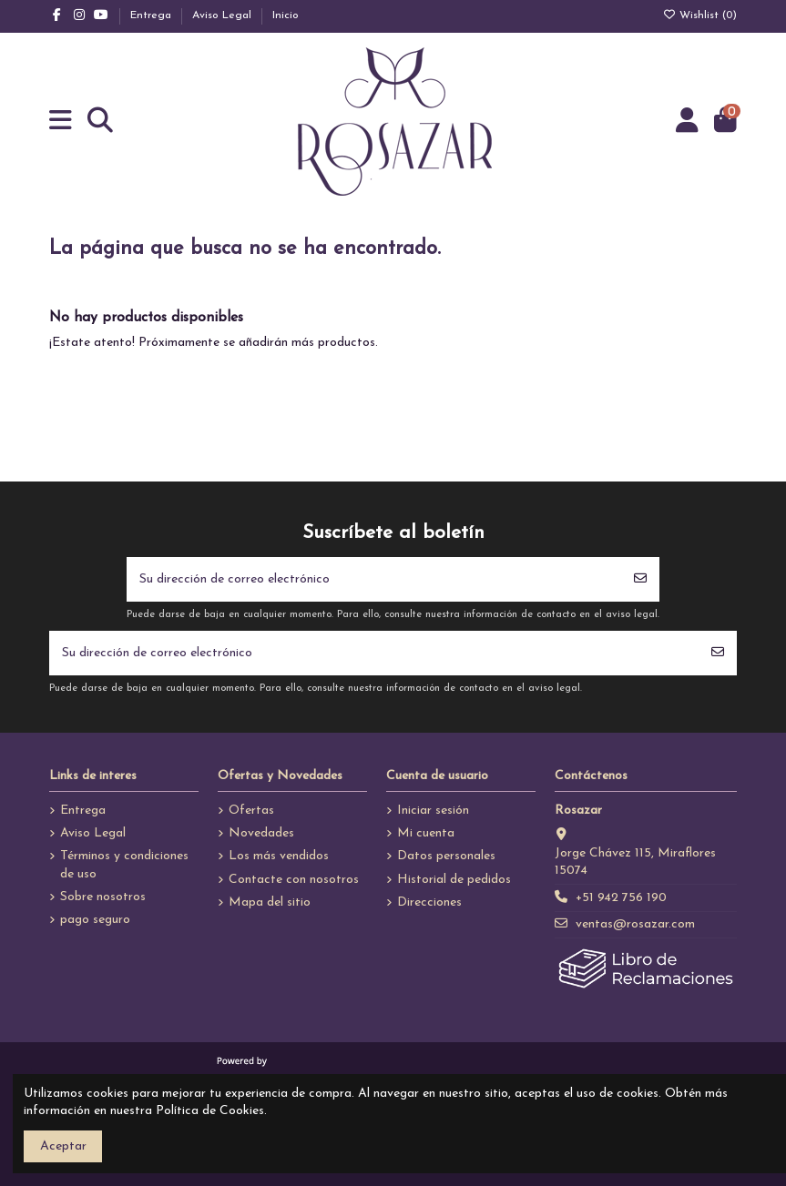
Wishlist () (699, 15)
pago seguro (95, 920)
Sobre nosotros (103, 897)
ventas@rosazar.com (635, 924)
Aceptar (63, 1146)
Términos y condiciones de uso (124, 865)
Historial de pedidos (454, 880)
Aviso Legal (223, 15)
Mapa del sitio (270, 902)
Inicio (285, 15)
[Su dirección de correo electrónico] (374, 579)
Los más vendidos (279, 856)
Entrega (152, 15)
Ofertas (251, 810)
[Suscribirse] (640, 579)
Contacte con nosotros (294, 880)
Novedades (261, 833)
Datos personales (446, 856)
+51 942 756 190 (621, 898)
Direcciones (429, 902)
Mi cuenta (425, 833)
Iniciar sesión (433, 810)
